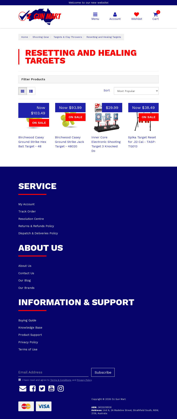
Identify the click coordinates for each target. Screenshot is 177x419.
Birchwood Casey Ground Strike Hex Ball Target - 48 (32, 141)
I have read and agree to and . (55, 380)
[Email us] (22, 388)
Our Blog (24, 280)
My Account (26, 204)
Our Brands (26, 288)
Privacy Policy (28, 342)
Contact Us (26, 273)
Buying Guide (27, 320)
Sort (107, 90)
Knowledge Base (30, 327)
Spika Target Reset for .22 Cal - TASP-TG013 (142, 141)
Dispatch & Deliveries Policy (38, 233)
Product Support (30, 335)
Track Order (27, 211)
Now (70, 107)
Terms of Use (27, 349)
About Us (24, 266)
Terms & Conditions (60, 380)
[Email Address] (53, 372)
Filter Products (33, 79)
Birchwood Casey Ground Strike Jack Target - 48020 (69, 141)
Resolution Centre (31, 219)
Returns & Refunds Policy (36, 226)
